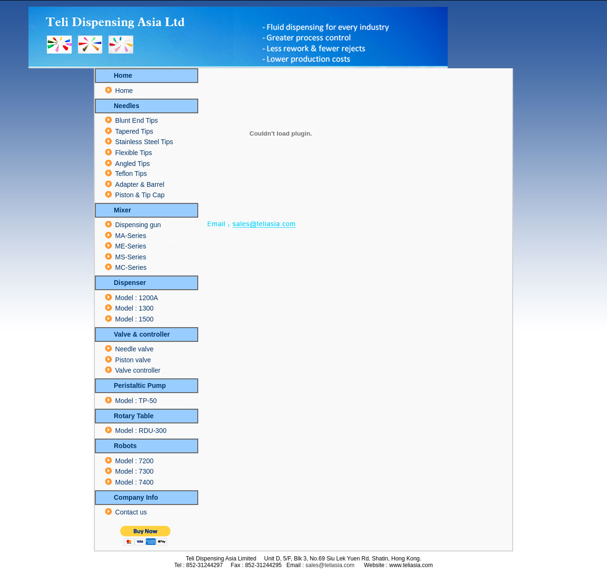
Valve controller (137, 370)
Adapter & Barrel (140, 184)
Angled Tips (132, 163)
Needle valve (134, 349)
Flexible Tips (133, 152)
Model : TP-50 (136, 400)
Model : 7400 (134, 482)
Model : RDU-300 (140, 430)
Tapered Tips (134, 131)
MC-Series (131, 267)
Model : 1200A (136, 298)
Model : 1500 (134, 319)
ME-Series (130, 246)
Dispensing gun (138, 225)
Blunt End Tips (136, 120)
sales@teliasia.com (330, 565)
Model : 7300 (134, 471)
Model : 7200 (134, 461)
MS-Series (130, 257)
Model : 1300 (134, 308)
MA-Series (130, 235)
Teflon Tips (131, 173)
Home (124, 90)
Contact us (131, 512)
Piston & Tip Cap (140, 195)
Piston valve (133, 360)
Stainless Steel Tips (144, 142)
